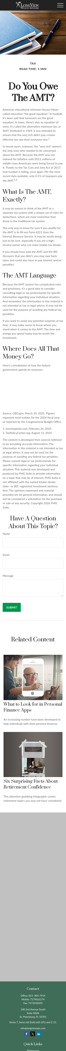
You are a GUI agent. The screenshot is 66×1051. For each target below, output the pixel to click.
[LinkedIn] (38, 1033)
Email (6, 554)
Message (8, 575)
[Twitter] (32, 1033)
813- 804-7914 (37, 995)
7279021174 (37, 999)
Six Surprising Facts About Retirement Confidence (31, 784)
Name (6, 533)
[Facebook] (26, 1033)
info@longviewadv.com (33, 1028)
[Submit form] (12, 607)
